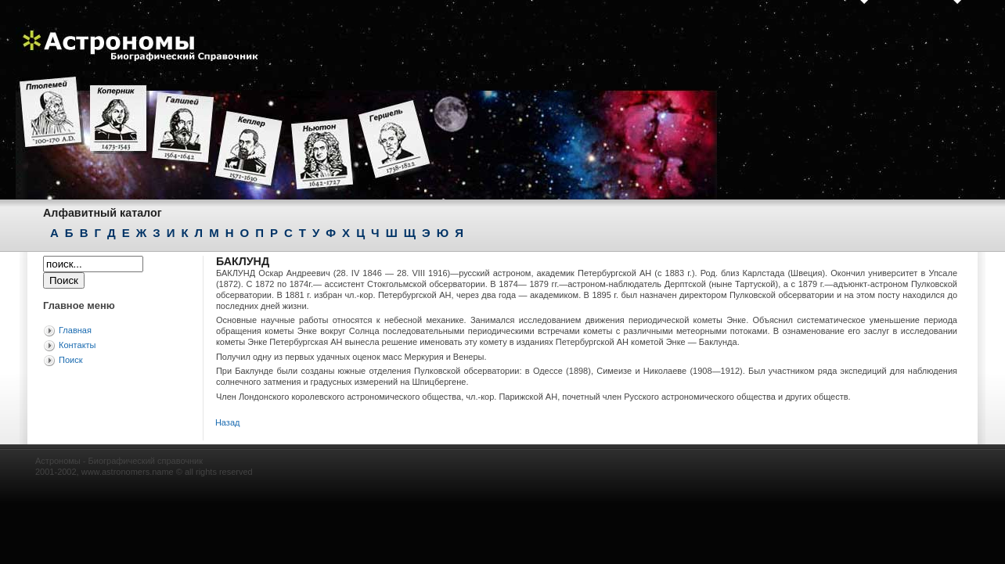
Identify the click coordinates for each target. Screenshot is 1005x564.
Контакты (77, 345)
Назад (227, 422)
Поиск (70, 360)
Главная (75, 330)
